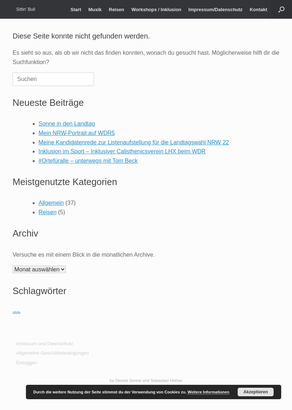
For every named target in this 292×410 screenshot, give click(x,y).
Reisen (116, 9)
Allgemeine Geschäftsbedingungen (52, 353)
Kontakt (258, 9)
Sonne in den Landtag (67, 124)
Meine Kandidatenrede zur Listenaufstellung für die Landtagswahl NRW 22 (134, 142)
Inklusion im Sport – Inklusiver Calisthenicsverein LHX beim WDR (122, 151)
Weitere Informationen (208, 392)
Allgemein (51, 203)
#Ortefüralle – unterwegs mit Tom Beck (88, 161)
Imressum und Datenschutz (44, 343)
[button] (281, 9)
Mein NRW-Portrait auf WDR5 (77, 133)
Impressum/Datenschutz (215, 9)
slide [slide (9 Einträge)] (17, 312)
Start (76, 9)
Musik (95, 9)
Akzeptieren (255, 392)
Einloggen (26, 362)
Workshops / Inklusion (156, 9)
